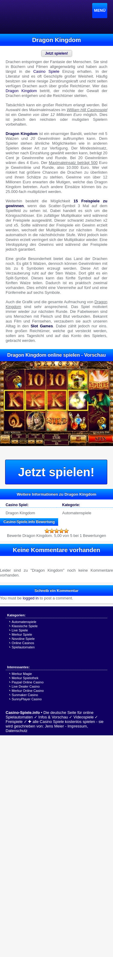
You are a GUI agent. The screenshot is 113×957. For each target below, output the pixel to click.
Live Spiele (20, 630)
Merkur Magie (22, 674)
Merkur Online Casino (28, 690)
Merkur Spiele (22, 634)
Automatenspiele (76, 513)
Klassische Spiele (25, 626)
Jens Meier (54, 726)
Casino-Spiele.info (23, 712)
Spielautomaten (23, 647)
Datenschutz (16, 730)
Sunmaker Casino (25, 695)
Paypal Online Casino (28, 682)
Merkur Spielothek (25, 678)
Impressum (77, 726)
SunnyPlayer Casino (27, 699)
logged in (31, 598)
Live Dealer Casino (26, 686)
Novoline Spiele (23, 639)
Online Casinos (23, 643)
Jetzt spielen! (56, 472)
